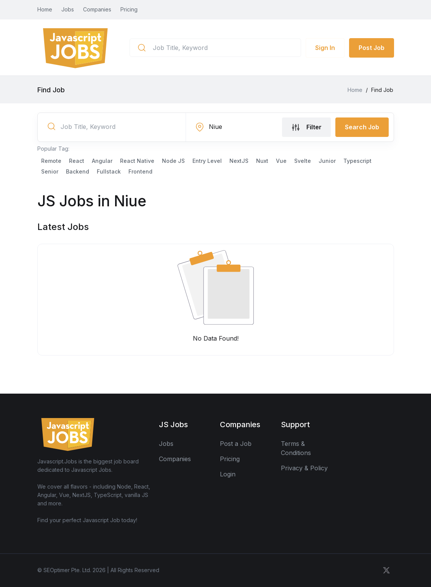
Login (228, 474)
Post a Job (236, 443)
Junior (327, 161)
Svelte (302, 161)
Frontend (140, 171)
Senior (49, 171)
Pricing (129, 9)
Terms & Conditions (296, 448)
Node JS (173, 161)
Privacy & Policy (304, 468)
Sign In (325, 47)
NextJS (238, 161)
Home (44, 9)
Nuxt (262, 161)
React (76, 161)
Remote (51, 161)
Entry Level (207, 161)
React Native (137, 161)
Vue (281, 161)
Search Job (362, 127)
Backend (77, 171)
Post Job (372, 47)
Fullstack (109, 171)
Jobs (67, 9)
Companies (97, 9)
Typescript (357, 161)
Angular (102, 161)
